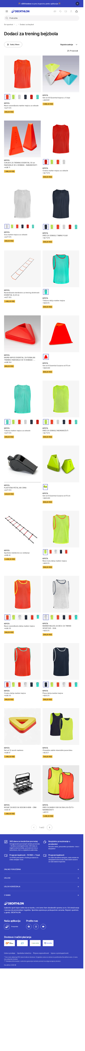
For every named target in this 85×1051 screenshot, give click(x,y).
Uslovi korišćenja (12, 886)
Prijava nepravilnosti (41, 953)
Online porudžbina (12, 869)
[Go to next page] (49, 827)
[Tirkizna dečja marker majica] (61, 268)
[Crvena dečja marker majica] (22, 661)
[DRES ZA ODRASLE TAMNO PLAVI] (61, 203)
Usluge (7, 878)
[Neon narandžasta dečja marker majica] (22, 594)
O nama (7, 895)
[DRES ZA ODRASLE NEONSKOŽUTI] (61, 399)
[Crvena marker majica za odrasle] (61, 139)
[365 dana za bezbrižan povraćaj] (22, 845)
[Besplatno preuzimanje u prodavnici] (61, 845)
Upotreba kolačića (24, 953)
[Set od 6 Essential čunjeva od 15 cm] (61, 333)
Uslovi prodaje (9, 953)
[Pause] (77, 3)
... (16, 24)
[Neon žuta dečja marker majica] (61, 529)
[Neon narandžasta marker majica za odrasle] (22, 74)
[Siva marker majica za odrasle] (22, 203)
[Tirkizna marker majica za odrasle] (22, 399)
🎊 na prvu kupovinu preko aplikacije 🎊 (39, 4)
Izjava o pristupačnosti (60, 953)
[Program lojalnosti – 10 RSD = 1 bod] (22, 858)
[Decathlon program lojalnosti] (61, 858)
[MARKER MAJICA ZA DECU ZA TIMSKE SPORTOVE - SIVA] (61, 594)
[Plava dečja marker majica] (61, 661)
